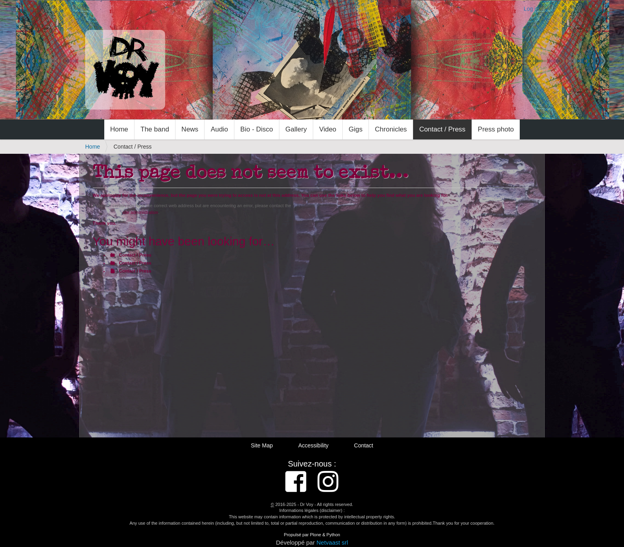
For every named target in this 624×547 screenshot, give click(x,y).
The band (154, 129)
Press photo (496, 129)
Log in (531, 9)
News (190, 129)
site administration (140, 212)
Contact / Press (442, 129)
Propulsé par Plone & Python (312, 534)
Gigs (356, 129)
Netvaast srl (332, 542)
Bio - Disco (256, 129)
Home (119, 129)
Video (327, 129)
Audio (219, 129)
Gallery (296, 129)
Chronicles (391, 129)
